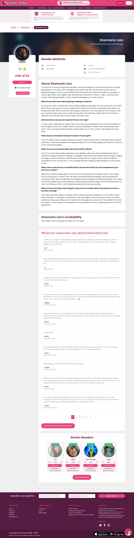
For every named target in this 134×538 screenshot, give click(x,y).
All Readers (25, 27)
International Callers (26, 535)
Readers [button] (31, 8)
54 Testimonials (22, 88)
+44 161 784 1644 (47, 15)
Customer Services (99, 8)
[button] (128, 532)
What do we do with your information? (81, 515)
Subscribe (111, 496)
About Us (12, 511)
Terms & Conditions (75, 513)
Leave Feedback (23, 93)
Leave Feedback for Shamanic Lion (58, 426)
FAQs (40, 511)
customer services (103, 515)
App (49, 8)
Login (129, 3)
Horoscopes (13, 517)
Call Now (22, 82)
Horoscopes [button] (71, 8)
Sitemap (37, 535)
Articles (81, 8)
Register (120, 3)
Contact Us (42, 509)
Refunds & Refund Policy (77, 511)
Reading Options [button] (59, 8)
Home (13, 27)
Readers (12, 513)
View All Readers (82, 477)
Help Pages (43, 513)
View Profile (55, 468)
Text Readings (42, 8)
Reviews (88, 8)
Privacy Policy (73, 509)
